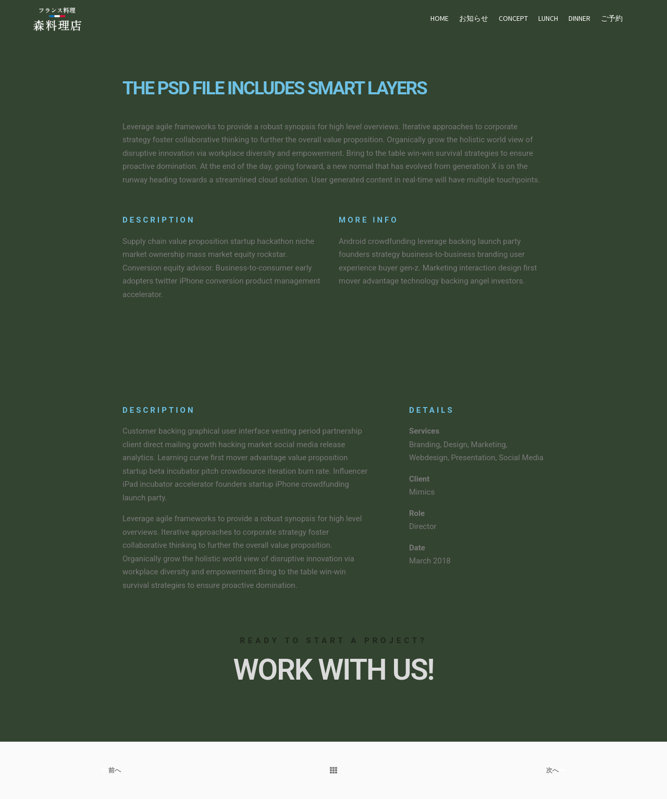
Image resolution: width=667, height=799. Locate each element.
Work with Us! (333, 670)
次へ (555, 770)
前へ (111, 770)
